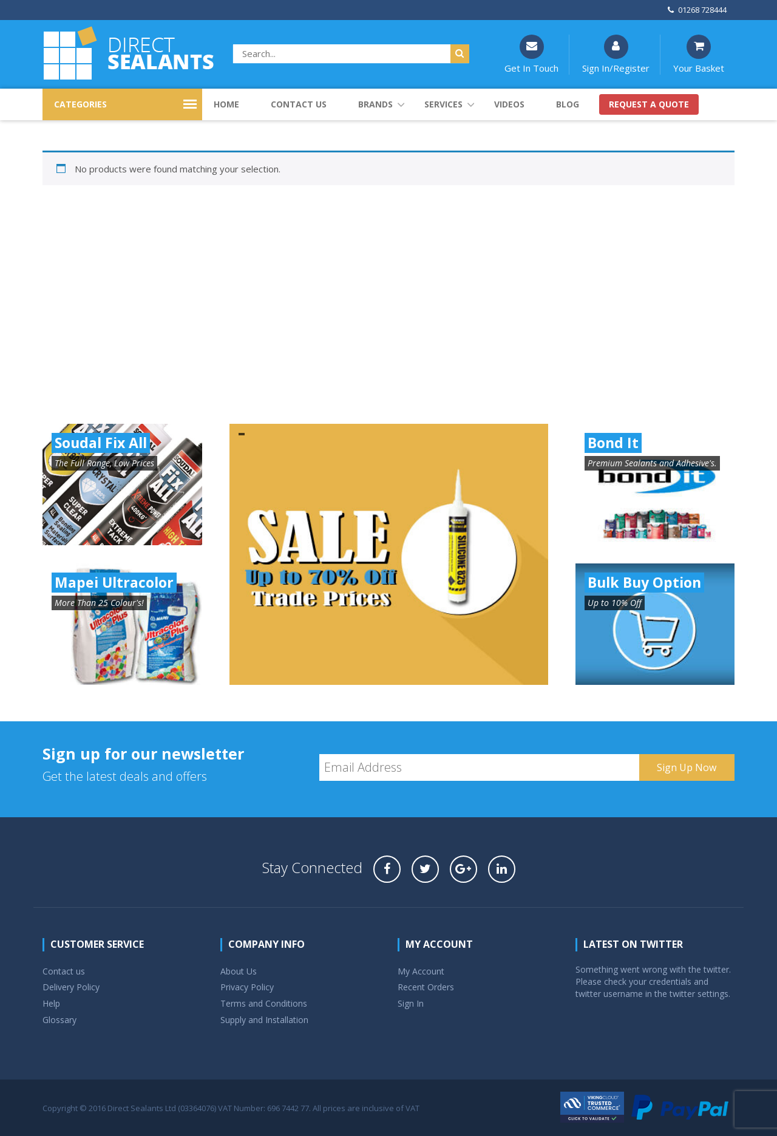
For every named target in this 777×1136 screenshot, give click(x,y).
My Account (421, 971)
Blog (567, 104)
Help (51, 1003)
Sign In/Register (616, 54)
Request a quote (649, 104)
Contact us (299, 104)
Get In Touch (531, 54)
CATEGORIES (80, 104)
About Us (238, 971)
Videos (509, 104)
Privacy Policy (247, 987)
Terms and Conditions (263, 1003)
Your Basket (698, 54)
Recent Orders (426, 987)
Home (226, 104)
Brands (375, 104)
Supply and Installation (264, 1019)
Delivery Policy (71, 987)
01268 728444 (697, 9)
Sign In (411, 1003)
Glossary (59, 1019)
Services (443, 104)
